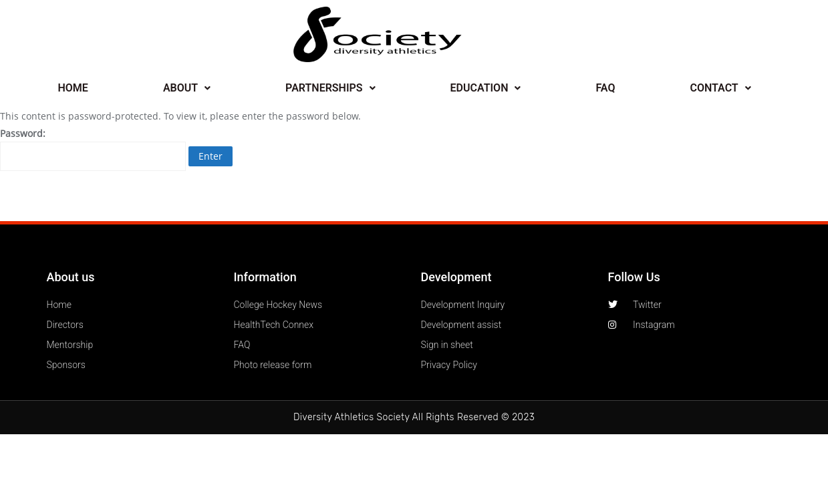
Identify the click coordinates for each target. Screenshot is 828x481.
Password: (93, 149)
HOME (73, 88)
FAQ (605, 88)
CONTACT (720, 88)
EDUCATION (485, 88)
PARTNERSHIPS (330, 88)
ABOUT (187, 88)
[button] (187, 88)
